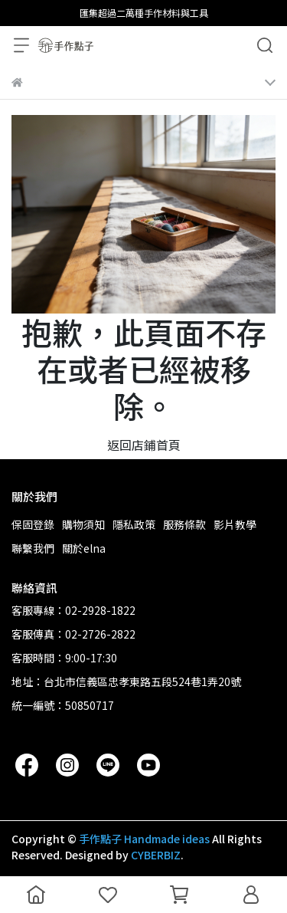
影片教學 (235, 524)
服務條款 (184, 524)
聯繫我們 (32, 548)
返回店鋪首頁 (144, 444)
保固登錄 (32, 524)
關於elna (84, 548)
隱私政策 (134, 524)
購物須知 (83, 524)
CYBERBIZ (156, 854)
